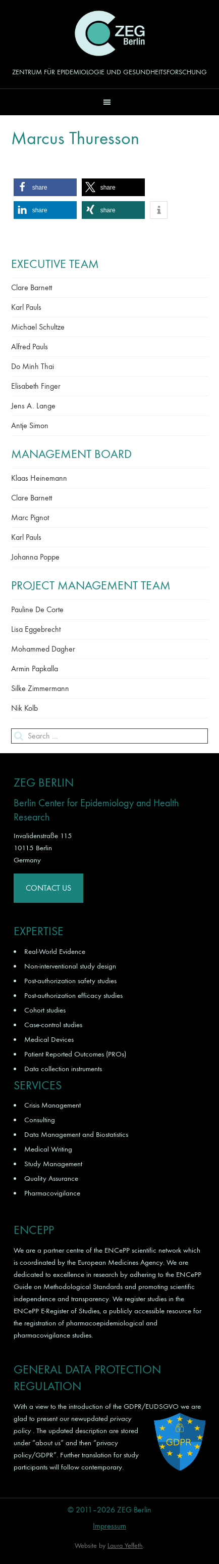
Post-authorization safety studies (70, 980)
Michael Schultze (38, 327)
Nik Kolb (24, 708)
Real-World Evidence (54, 951)
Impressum (109, 1526)
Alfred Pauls (29, 346)
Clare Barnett (31, 287)
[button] (109, 101)
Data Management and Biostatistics (76, 1134)
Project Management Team (91, 585)
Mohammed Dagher (43, 649)
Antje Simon (29, 425)
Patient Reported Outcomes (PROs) (75, 1054)
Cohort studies (45, 1010)
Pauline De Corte (37, 609)
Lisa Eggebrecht (36, 629)
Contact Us (48, 888)
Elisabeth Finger (36, 386)
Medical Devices (49, 1039)
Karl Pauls (26, 307)
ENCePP (117, 1250)
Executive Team (55, 264)
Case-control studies (53, 1024)
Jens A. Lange (33, 405)
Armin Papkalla (34, 668)
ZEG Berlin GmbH (109, 33)
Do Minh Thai (32, 366)
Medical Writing (48, 1149)
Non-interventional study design (70, 966)
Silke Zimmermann (40, 688)
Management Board (71, 454)
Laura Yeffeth (125, 1545)
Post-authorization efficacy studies (73, 995)
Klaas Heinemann (39, 478)
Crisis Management (52, 1105)
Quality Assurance (51, 1178)
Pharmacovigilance (52, 1193)
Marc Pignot (30, 517)
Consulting (39, 1119)
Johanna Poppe (35, 557)
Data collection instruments (63, 1068)
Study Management (53, 1163)
